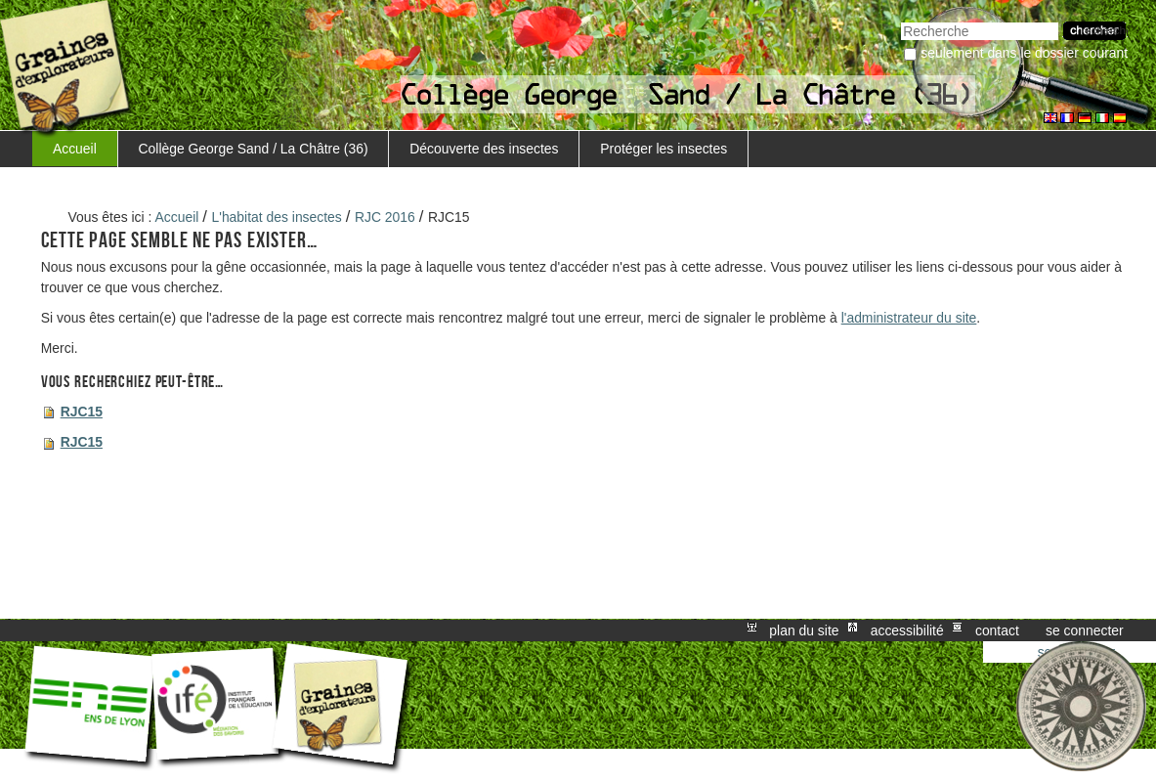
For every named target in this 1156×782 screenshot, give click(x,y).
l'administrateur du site (909, 318)
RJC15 (82, 411)
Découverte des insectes (483, 148)
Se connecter (1085, 630)
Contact (997, 630)
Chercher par (900, 20)
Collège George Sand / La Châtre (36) (253, 148)
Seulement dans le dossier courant (1024, 53)
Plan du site (803, 630)
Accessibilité (907, 630)
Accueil (75, 148)
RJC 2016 (385, 217)
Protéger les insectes (663, 148)
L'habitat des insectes (277, 217)
